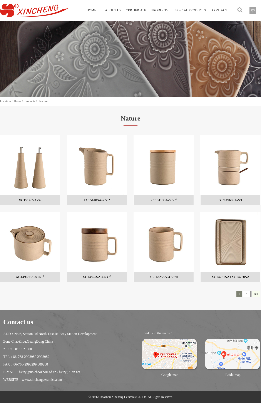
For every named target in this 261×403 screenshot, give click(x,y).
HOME (91, 10)
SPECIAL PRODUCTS (190, 10)
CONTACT (219, 10)
